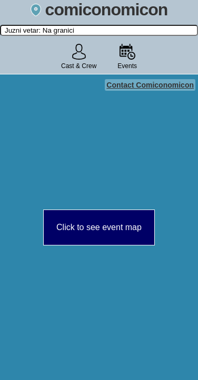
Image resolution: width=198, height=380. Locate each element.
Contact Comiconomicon (150, 85)
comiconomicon (99, 9)
